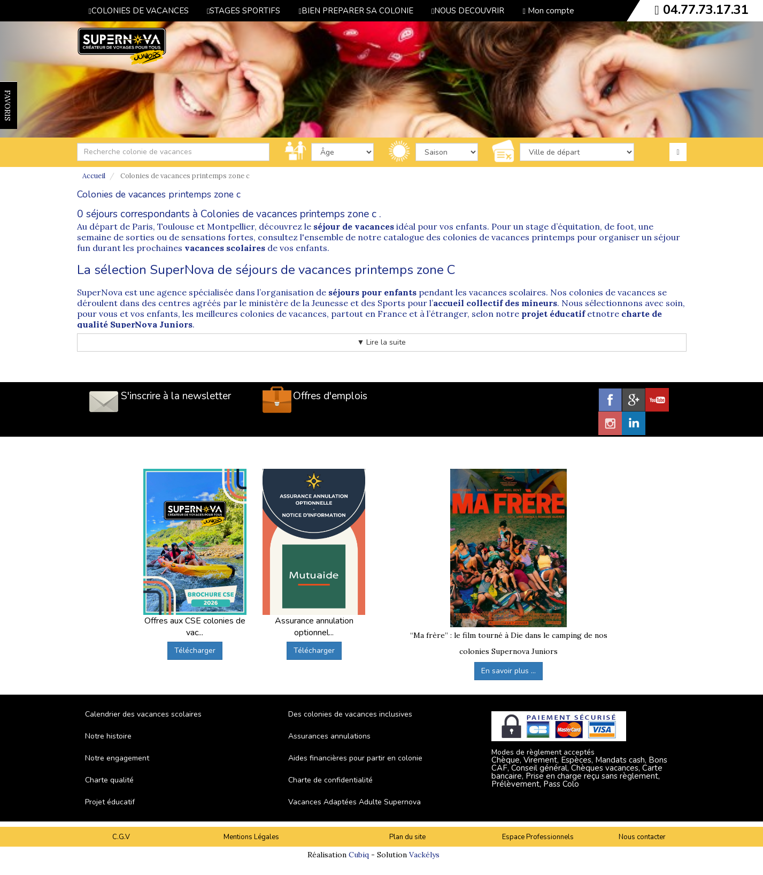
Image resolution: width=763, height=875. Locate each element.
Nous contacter (642, 837)
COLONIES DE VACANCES (139, 10)
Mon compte (548, 10)
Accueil (93, 175)
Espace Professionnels (538, 837)
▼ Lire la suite (381, 342)
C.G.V (121, 837)
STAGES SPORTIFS (243, 10)
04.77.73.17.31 (706, 9)
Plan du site (407, 837)
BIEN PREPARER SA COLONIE (355, 10)
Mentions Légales (251, 837)
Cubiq (359, 854)
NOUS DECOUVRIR (467, 10)
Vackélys (424, 854)
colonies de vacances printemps (509, 237)
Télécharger (194, 650)
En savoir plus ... (508, 671)
